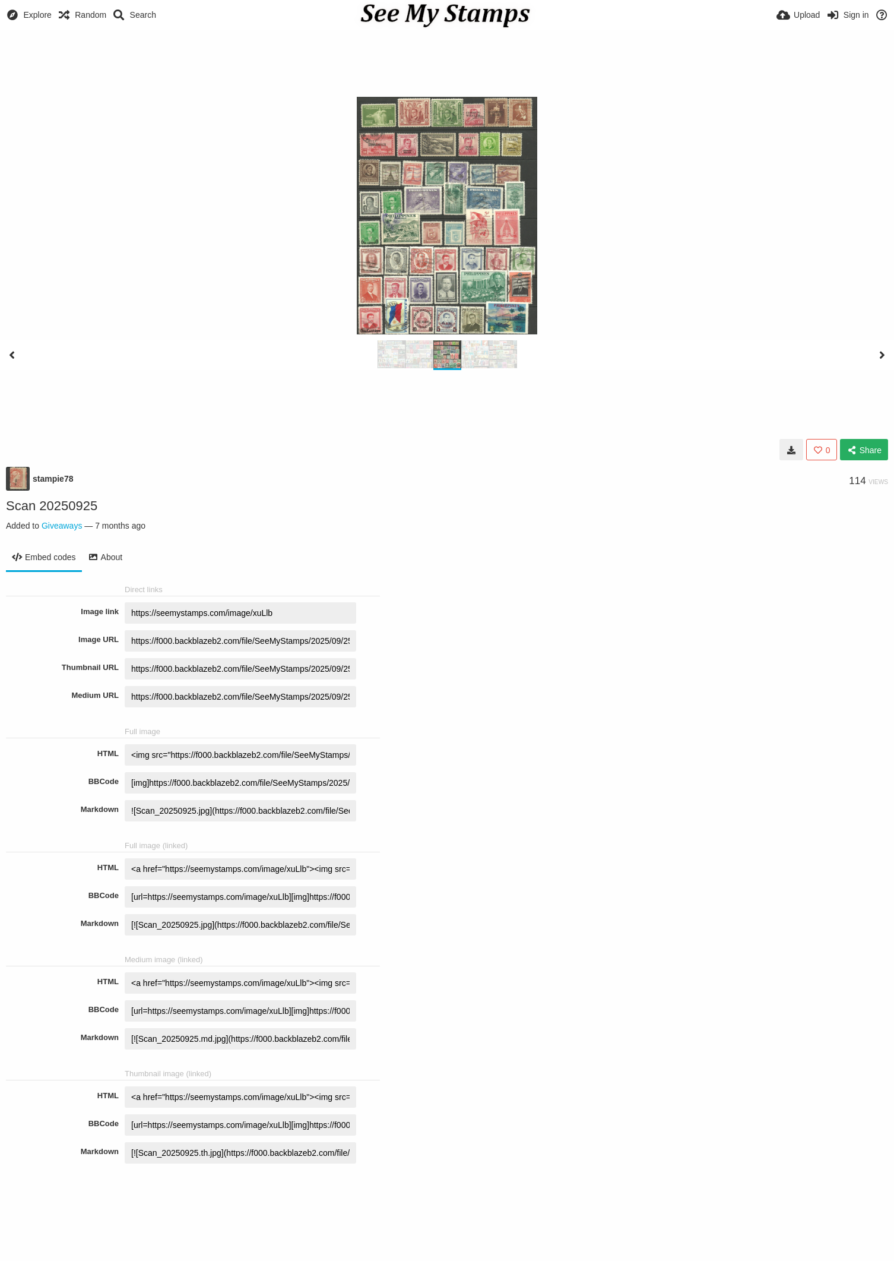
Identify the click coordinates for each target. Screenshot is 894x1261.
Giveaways (62, 525)
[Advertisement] (447, 62)
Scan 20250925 (51, 505)
